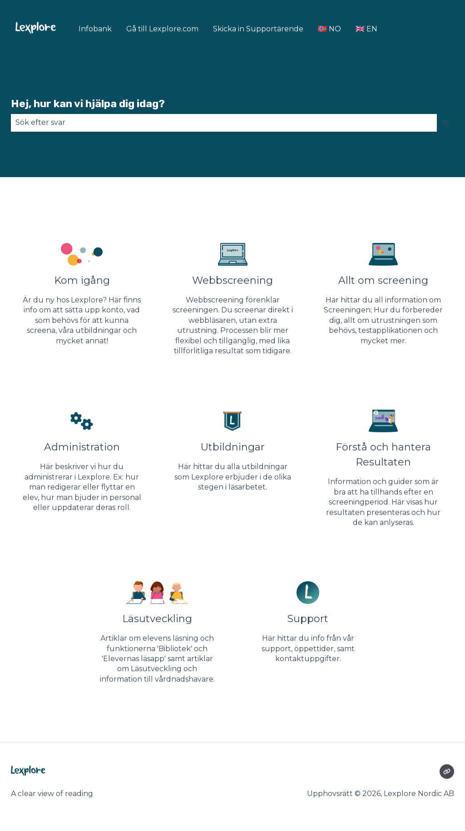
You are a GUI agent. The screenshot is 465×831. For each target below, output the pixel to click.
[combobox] (224, 122)
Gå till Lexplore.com (162, 29)
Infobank (95, 29)
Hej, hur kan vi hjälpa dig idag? (88, 103)
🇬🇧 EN (366, 29)
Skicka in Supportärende (258, 29)
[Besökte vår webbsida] (447, 771)
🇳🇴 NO (329, 29)
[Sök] (445, 122)
